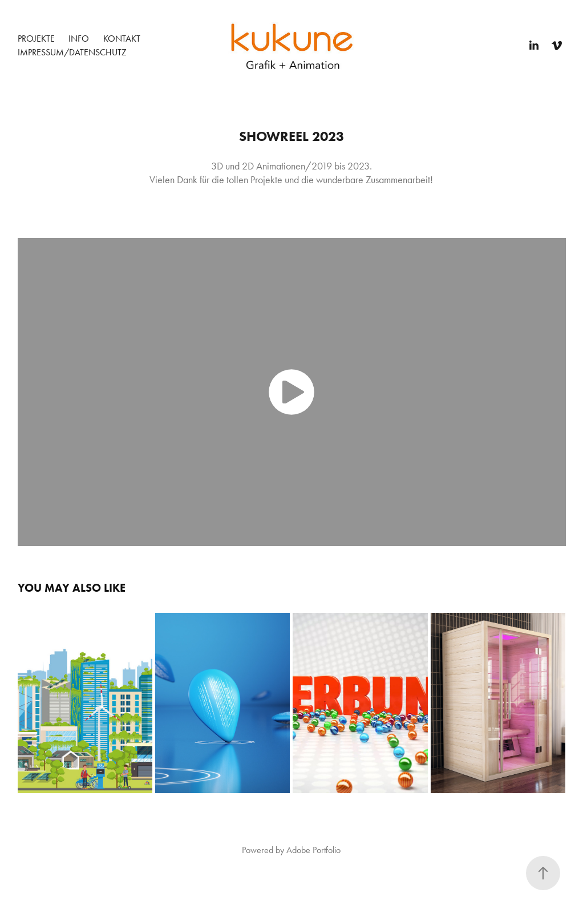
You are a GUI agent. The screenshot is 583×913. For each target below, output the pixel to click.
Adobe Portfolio (313, 850)
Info (78, 38)
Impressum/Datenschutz (72, 52)
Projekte (36, 38)
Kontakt (121, 38)
